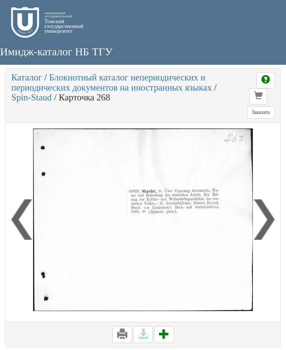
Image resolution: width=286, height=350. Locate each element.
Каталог (26, 77)
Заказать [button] (261, 112)
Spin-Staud (31, 97)
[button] (258, 96)
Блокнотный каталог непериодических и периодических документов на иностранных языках (111, 82)
